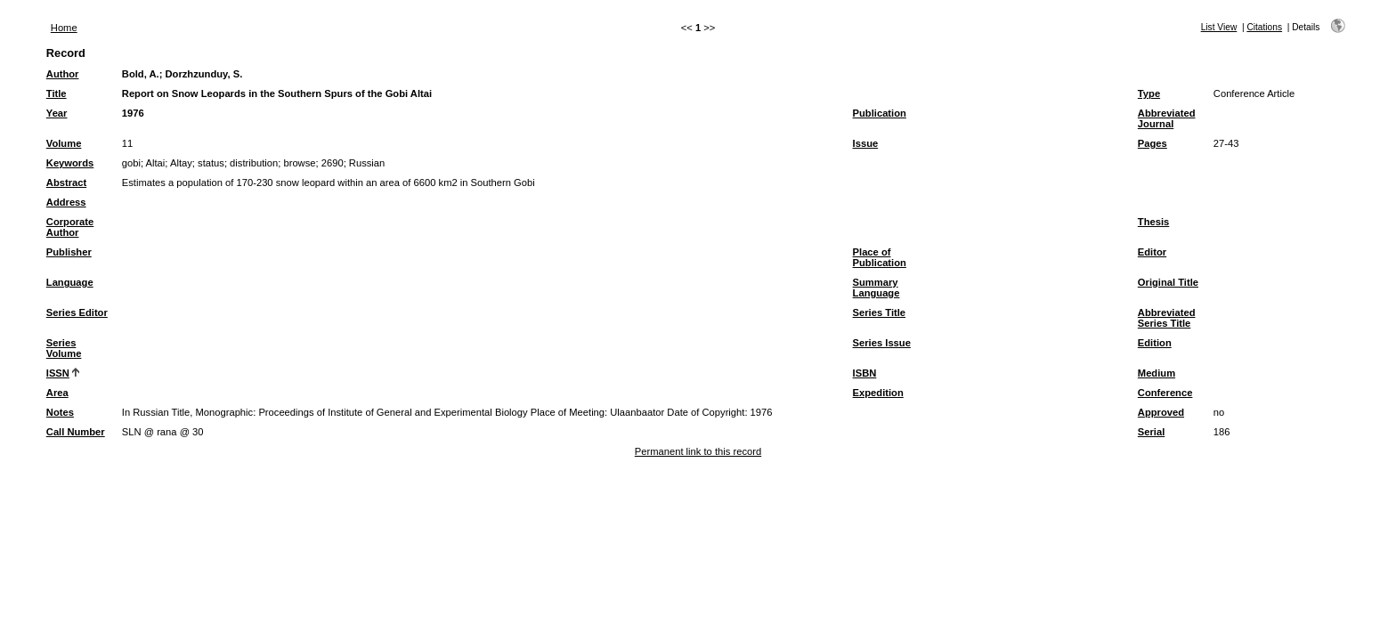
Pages (1152, 143)
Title (56, 93)
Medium (1156, 373)
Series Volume (64, 348)
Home (64, 27)
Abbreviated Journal (1167, 118)
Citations (1264, 27)
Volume (64, 143)
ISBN (865, 373)
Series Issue (882, 342)
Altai (156, 163)
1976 (133, 113)
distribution (254, 163)
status (211, 163)
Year (57, 113)
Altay (181, 163)
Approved (1161, 412)
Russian (367, 163)
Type (1149, 93)
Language (69, 282)
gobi (131, 163)
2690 (332, 163)
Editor (1152, 252)
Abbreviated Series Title (1167, 318)
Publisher (69, 252)
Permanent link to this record (698, 451)
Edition (1155, 342)
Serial (1151, 431)
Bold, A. (140, 74)
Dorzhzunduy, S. (203, 74)
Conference (1165, 392)
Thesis (1153, 221)
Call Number (75, 431)
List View (1219, 27)
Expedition (878, 392)
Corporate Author (69, 227)
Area (57, 392)
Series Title (879, 312)
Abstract (66, 182)
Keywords (69, 163)
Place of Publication (879, 257)
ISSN (57, 373)
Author (62, 74)
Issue (866, 143)
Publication (879, 113)
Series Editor (77, 312)
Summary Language (876, 287)
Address (66, 202)
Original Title (1168, 282)
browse (299, 163)
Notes (60, 412)
